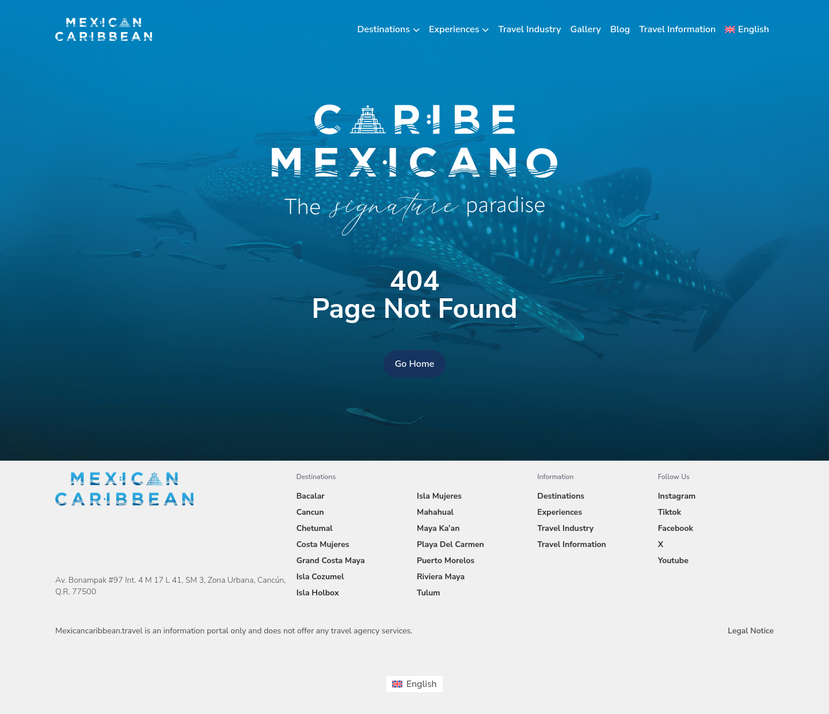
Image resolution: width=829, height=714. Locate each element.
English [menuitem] (421, 684)
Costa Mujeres (322, 544)
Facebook (675, 528)
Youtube (673, 560)
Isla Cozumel (320, 576)
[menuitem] (747, 29)
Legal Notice (751, 630)
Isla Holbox (317, 592)
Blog (620, 29)
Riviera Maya (441, 576)
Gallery (586, 29)
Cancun (310, 512)
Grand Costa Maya (330, 560)
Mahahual (435, 512)
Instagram (677, 496)
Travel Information (677, 29)
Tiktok (669, 512)
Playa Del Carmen (450, 544)
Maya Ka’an (438, 528)
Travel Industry (529, 29)
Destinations (384, 29)
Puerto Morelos (445, 560)
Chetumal (314, 528)
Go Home (415, 364)
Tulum (428, 592)
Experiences (454, 29)
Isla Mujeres (439, 496)
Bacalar (310, 496)
